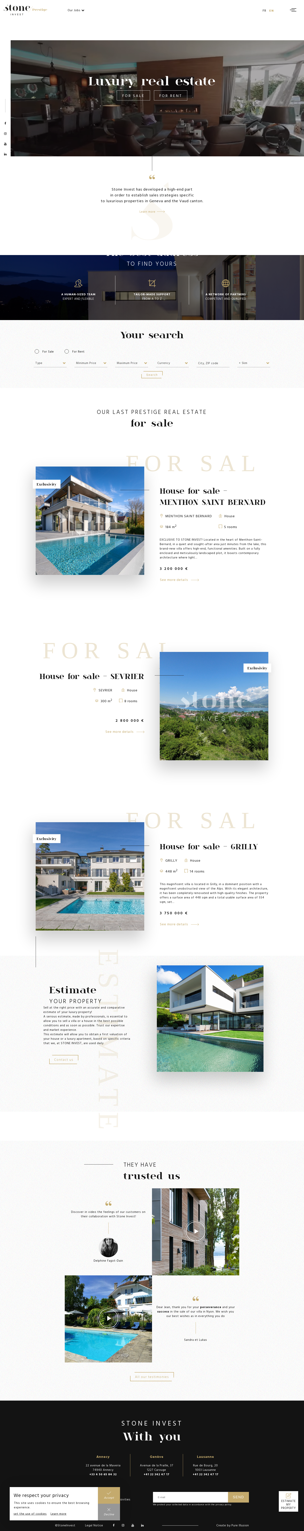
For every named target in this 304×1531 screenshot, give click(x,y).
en (271, 10)
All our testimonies (152, 1376)
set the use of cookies (30, 1513)
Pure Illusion (240, 1525)
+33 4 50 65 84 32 (103, 1474)
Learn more (58, 1513)
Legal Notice (94, 1525)
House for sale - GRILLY (209, 846)
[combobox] (50, 363)
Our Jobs (76, 10)
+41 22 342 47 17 (156, 1474)
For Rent (170, 95)
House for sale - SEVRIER (92, 676)
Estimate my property (288, 1504)
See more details (179, 579)
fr (264, 10)
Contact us (63, 1059)
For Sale (133, 95)
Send (238, 1497)
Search (152, 374)
